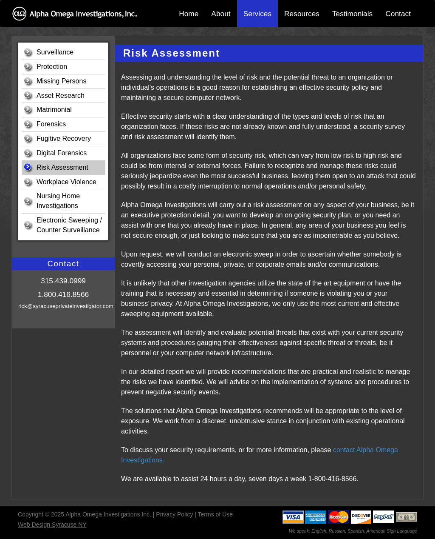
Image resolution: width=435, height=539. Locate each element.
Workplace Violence (66, 181)
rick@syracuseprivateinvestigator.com (65, 306)
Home (188, 13)
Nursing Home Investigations (58, 200)
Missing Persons (61, 81)
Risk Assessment (62, 167)
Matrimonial (54, 109)
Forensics (51, 124)
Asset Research (61, 95)
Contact (398, 13)
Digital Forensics (62, 153)
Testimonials (352, 13)
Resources (301, 13)
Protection (52, 66)
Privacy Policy (174, 514)
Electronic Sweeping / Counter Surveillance (69, 225)
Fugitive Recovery (64, 138)
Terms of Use (215, 514)
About (220, 13)
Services (257, 13)
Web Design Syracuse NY (52, 524)
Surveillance (55, 52)
